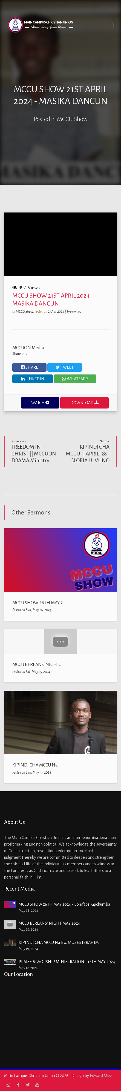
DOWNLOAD (84, 402)
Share (29, 367)
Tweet (64, 367)
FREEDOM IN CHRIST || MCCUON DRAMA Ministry (33, 451)
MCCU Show (24, 312)
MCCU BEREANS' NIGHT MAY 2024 (49, 923)
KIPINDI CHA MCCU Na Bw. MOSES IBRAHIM (59, 942)
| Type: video (73, 312)
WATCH (40, 402)
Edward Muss (101, 1075)
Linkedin (32, 378)
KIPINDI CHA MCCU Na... (36, 765)
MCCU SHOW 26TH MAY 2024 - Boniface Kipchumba (64, 904)
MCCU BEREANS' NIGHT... (37, 664)
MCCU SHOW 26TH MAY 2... (38, 602)
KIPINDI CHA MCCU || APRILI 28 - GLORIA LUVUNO (87, 451)
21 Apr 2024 (56, 312)
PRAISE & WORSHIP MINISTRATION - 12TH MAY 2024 (67, 961)
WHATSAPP (75, 378)
